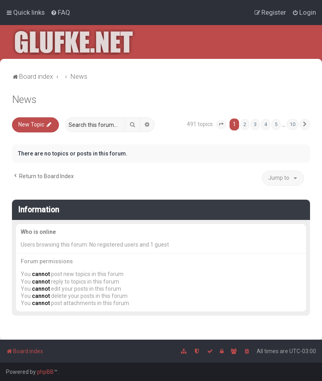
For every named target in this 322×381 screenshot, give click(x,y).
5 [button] (276, 124)
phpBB (45, 372)
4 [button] (265, 124)
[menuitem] (60, 12)
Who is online (38, 232)
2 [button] (244, 124)
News (24, 99)
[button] (221, 124)
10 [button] (292, 124)
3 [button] (255, 124)
